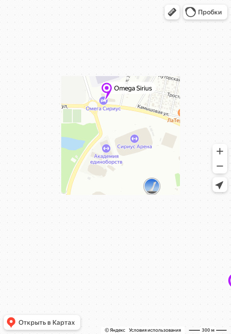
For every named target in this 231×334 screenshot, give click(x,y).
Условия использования (155, 330)
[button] (172, 12)
